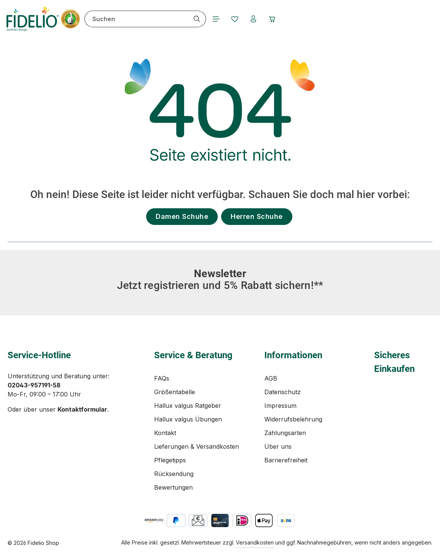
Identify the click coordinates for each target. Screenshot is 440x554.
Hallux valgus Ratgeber (187, 405)
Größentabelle (174, 392)
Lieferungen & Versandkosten (196, 446)
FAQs (161, 378)
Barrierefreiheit (285, 460)
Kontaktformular (82, 409)
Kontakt (165, 433)
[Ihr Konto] (255, 19)
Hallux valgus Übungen (188, 419)
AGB (270, 378)
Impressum (280, 405)
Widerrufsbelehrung (293, 419)
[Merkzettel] (236, 19)
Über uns (278, 446)
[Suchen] (198, 19)
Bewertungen (173, 487)
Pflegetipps (170, 460)
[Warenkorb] (273, 19)
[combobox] (137, 19)
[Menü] (217, 19)
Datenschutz (282, 392)
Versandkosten (255, 542)
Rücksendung (173, 474)
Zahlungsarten (285, 433)
